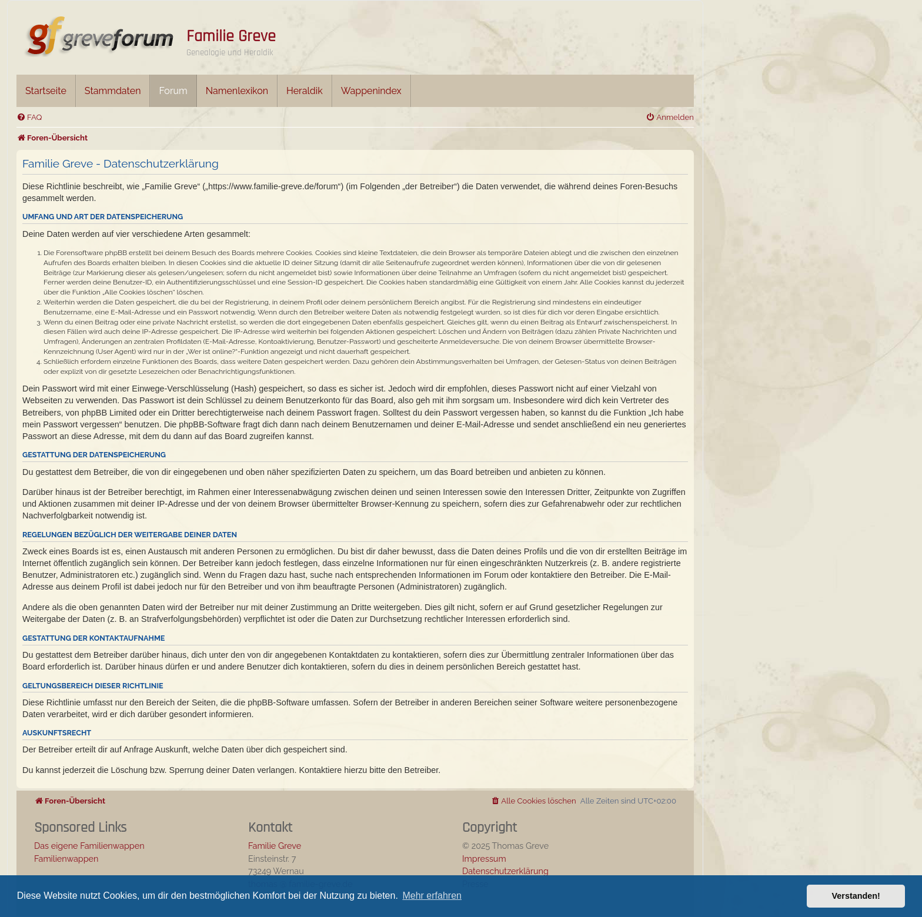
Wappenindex (371, 90)
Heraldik (304, 90)
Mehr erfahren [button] (432, 896)
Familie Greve (231, 36)
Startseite (45, 90)
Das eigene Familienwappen (89, 846)
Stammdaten (113, 90)
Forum (173, 90)
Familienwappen (66, 859)
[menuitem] (29, 117)
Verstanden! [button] (856, 896)
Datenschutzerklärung (505, 871)
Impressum (484, 859)
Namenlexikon (237, 90)
